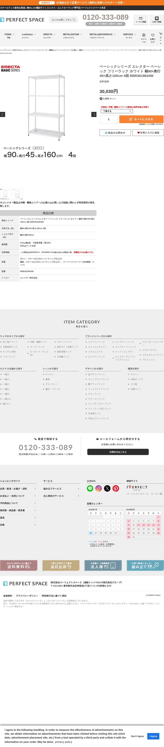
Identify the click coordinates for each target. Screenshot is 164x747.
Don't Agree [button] (137, 736)
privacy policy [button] (63, 742)
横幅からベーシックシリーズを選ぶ (63, 50)
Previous (2, 114)
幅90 (81, 50)
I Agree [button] (153, 736)
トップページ (5, 50)
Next (93, 114)
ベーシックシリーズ (39, 50)
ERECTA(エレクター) (21, 50)
